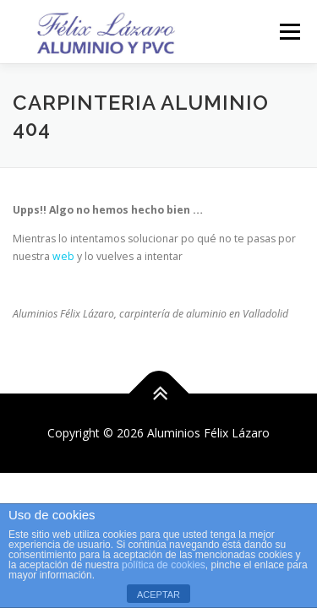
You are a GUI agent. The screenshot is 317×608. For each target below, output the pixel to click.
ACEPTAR (158, 594)
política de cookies (163, 565)
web (63, 256)
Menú (289, 31)
